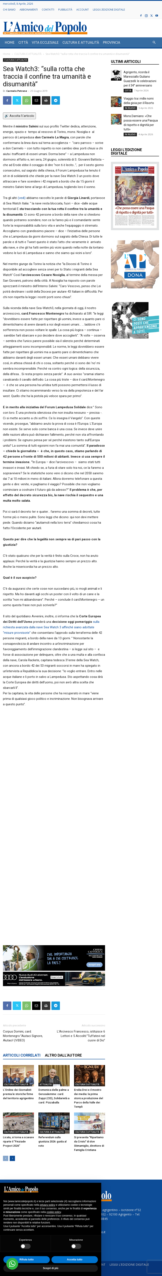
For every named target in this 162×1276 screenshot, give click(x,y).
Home (6, 54)
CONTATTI (48, 9)
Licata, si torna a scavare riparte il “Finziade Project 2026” (18, 1141)
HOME (10, 42)
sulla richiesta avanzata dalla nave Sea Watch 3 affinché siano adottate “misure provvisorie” (51, 627)
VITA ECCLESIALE (45, 42)
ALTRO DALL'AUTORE (63, 1055)
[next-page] (12, 1158)
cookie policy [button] (54, 1212)
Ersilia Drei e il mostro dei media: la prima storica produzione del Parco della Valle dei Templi (88, 1098)
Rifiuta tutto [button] (26, 1259)
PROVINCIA (111, 42)
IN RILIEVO (130, 108)
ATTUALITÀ (46, 1084)
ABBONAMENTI (29, 9)
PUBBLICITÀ (65, 9)
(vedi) (22, 198)
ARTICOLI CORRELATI (21, 1055)
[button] (154, 43)
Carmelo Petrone (16, 90)
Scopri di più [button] (50, 1268)
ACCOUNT (82, 9)
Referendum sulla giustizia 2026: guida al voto (52, 1141)
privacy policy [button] (47, 1204)
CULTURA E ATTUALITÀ (80, 42)
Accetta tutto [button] (74, 1259)
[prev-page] (5, 1158)
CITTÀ (23, 42)
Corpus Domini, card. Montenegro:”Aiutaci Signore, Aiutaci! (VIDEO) (23, 1036)
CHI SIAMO (9, 9)
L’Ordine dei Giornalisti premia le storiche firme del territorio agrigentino (18, 1094)
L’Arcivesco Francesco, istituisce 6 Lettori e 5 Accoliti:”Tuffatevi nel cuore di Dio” (81, 1036)
